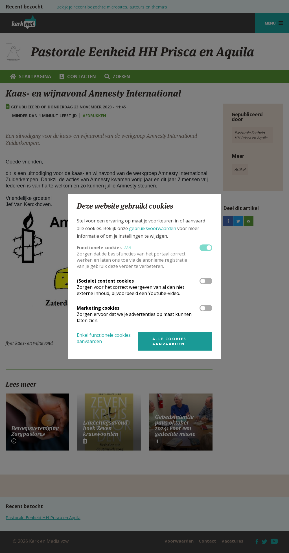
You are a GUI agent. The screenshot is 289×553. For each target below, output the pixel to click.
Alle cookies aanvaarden (169, 341)
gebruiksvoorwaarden (152, 228)
